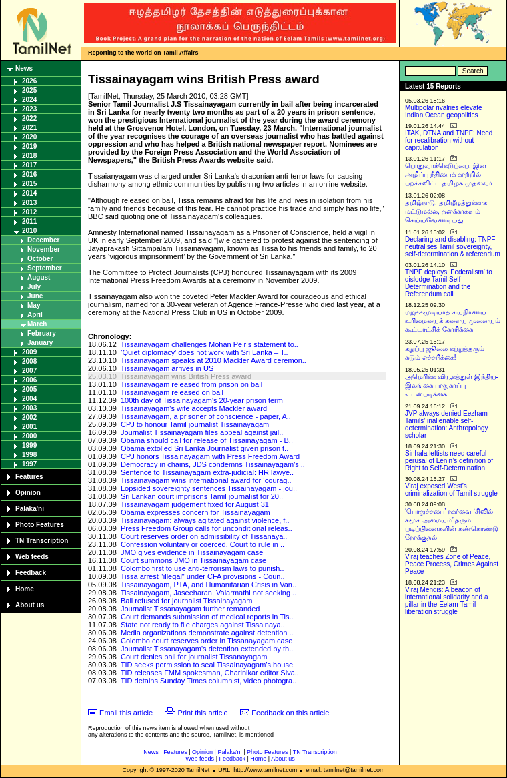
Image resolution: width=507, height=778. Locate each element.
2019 (29, 146)
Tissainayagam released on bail (172, 392)
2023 (29, 109)
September (44, 268)
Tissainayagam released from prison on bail (191, 384)
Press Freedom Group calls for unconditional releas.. (206, 528)
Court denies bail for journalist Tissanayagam (194, 657)
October (40, 258)
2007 (29, 370)
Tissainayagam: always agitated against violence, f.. (205, 520)
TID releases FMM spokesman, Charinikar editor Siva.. (210, 673)
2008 (29, 361)
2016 (29, 174)
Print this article (203, 713)
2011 (29, 221)
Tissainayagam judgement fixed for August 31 (195, 504)
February (41, 333)
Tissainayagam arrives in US (167, 368)
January (40, 342)
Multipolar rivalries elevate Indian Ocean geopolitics (443, 111)
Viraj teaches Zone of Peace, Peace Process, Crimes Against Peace (451, 564)
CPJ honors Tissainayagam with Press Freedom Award (210, 456)
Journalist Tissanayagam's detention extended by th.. (207, 649)
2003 (29, 408)
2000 (29, 436)
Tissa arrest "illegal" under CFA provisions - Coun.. (203, 576)
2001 (29, 426)
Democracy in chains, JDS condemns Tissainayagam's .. (213, 464)
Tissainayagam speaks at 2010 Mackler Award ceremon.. (213, 360)
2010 (29, 230)
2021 (29, 127)
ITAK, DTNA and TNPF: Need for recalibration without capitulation (448, 140)
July (34, 286)
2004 (29, 398)
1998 (29, 454)
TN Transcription (41, 540)
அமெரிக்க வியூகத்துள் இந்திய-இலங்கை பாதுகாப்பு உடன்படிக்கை (451, 385)
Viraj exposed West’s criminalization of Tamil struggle (451, 489)
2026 (29, 81)
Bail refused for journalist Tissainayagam (186, 601)
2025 (29, 90)
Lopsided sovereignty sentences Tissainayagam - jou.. (209, 488)
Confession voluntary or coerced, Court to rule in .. (202, 544)
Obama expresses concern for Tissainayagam (195, 512)
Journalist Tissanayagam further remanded (190, 609)
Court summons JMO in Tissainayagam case (193, 560)
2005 (29, 389)
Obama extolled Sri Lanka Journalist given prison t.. (204, 448)
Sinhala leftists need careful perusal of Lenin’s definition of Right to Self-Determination (449, 461)
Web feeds (32, 556)
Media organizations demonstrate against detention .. (207, 633)
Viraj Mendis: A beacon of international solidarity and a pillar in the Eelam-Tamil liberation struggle (446, 600)
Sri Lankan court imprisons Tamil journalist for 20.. (202, 496)
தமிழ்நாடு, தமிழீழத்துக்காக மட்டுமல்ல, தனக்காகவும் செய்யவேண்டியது (446, 211)
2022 (29, 118)
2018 (29, 155)
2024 (29, 99)
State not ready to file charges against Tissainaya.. (203, 625)
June (35, 296)
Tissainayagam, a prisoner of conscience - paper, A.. (206, 416)
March (37, 324)
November (43, 249)
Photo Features (39, 524)
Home (24, 589)
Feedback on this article (290, 713)
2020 (29, 137)
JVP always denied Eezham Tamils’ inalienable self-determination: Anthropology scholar (446, 424)
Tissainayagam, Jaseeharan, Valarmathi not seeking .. (209, 593)
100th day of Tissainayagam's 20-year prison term (202, 400)
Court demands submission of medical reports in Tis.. (207, 617)
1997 (29, 464)
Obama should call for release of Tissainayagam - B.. (207, 440)
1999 (29, 445)
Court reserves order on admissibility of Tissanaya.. (204, 536)
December (43, 240)
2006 (29, 380)
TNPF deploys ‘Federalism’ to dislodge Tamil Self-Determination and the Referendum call (448, 283)
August (38, 277)
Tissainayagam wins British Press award (186, 376)
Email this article (126, 713)
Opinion (28, 492)
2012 (29, 212)
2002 (29, 417)
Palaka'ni (29, 508)
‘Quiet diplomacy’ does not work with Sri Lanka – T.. (204, 352)
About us (29, 605)
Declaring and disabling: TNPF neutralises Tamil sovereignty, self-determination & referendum (452, 247)
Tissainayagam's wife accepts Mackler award (194, 408)
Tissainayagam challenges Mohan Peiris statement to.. (209, 344)
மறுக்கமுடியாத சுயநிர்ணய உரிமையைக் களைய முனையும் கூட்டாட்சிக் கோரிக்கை (452, 320)
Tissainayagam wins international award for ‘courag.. (206, 480)
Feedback (30, 572)
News (24, 68)
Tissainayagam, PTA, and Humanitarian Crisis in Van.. (208, 584)
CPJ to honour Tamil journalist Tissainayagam (195, 424)
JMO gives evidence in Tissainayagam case (192, 552)
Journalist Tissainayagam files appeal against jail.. (202, 432)
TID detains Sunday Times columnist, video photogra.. (209, 681)
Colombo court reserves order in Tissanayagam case (206, 641)
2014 (29, 193)
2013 (29, 202)
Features (29, 476)
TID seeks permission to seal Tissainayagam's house (207, 665)
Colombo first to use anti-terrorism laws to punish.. (202, 568)
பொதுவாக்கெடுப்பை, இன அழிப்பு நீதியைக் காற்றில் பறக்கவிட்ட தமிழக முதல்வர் (448, 174)
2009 (29, 352)
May (33, 305)
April (35, 314)
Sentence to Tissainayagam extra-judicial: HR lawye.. (207, 472)
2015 (29, 183)
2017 (29, 165)
